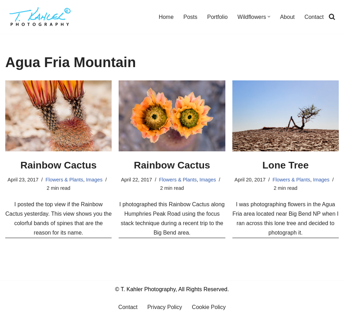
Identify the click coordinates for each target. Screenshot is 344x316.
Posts (190, 17)
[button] (269, 17)
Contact (314, 17)
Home (166, 17)
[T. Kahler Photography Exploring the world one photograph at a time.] (40, 16)
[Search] (332, 17)
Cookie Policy (209, 307)
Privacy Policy (164, 307)
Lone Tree (285, 165)
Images (94, 179)
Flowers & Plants (64, 179)
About (287, 17)
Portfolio (217, 17)
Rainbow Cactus (58, 165)
